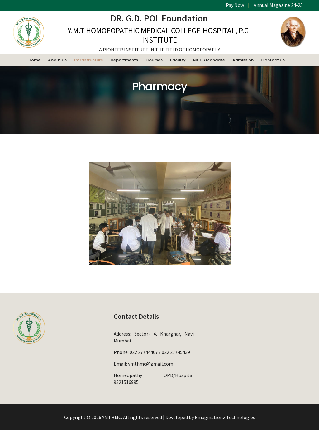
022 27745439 (176, 352)
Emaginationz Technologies (225, 417)
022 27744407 (144, 352)
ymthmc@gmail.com (150, 364)
